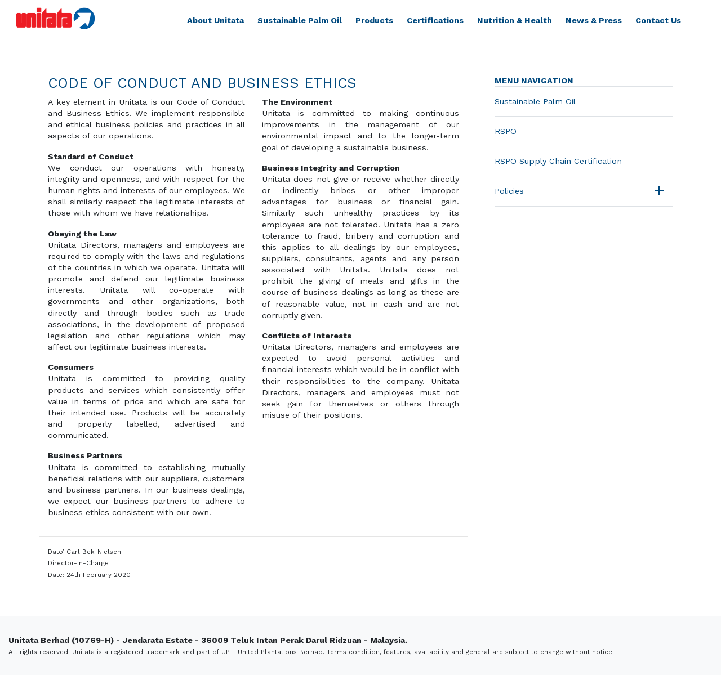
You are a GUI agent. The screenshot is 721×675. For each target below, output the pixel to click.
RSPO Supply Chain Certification (558, 161)
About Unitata (215, 20)
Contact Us (658, 20)
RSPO (506, 131)
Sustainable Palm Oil (299, 20)
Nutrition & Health (514, 20)
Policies (509, 190)
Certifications (435, 20)
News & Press (594, 20)
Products (374, 20)
